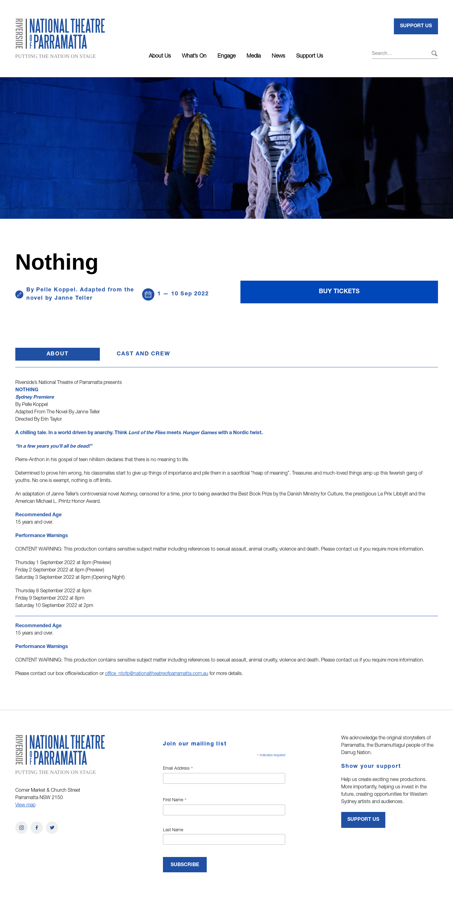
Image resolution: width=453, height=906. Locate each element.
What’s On (194, 56)
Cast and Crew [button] (143, 354)
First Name (175, 801)
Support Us (309, 56)
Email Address (178, 769)
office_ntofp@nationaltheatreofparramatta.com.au (156, 674)
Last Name (173, 830)
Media (254, 56)
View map (25, 805)
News (278, 56)
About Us (160, 56)
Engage (226, 56)
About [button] (73, 356)
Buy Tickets (339, 292)
